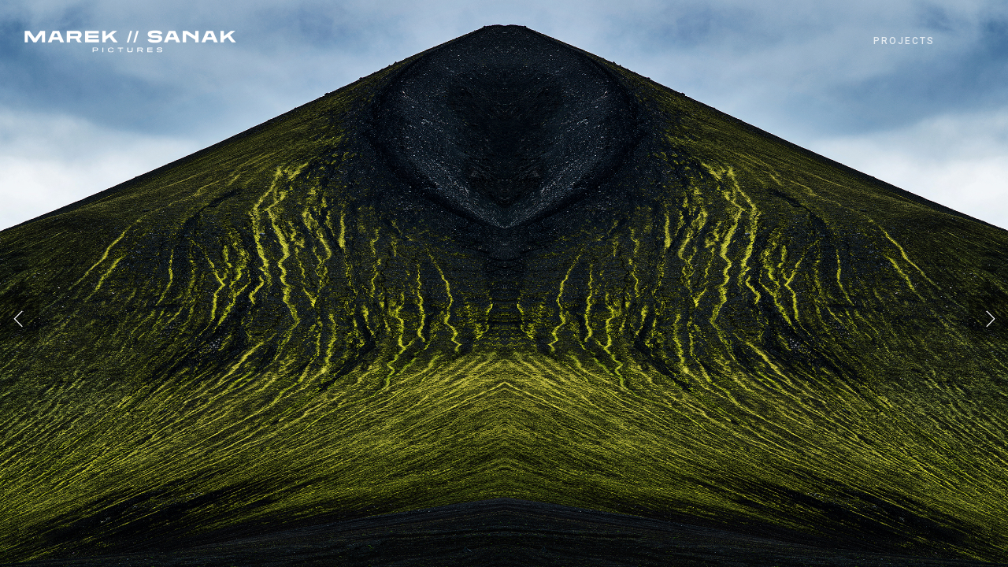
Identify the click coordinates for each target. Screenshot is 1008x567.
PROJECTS (904, 40)
